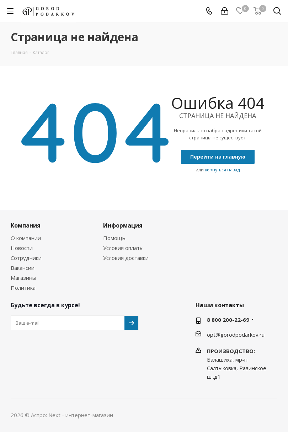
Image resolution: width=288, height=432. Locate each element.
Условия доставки (126, 257)
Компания (26, 225)
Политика (23, 287)
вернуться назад (222, 170)
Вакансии (22, 267)
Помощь (114, 237)
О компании (26, 237)
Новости (22, 247)
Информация (123, 225)
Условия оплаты (123, 247)
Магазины (23, 277)
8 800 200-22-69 (228, 319)
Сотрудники (26, 257)
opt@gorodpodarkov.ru (236, 334)
